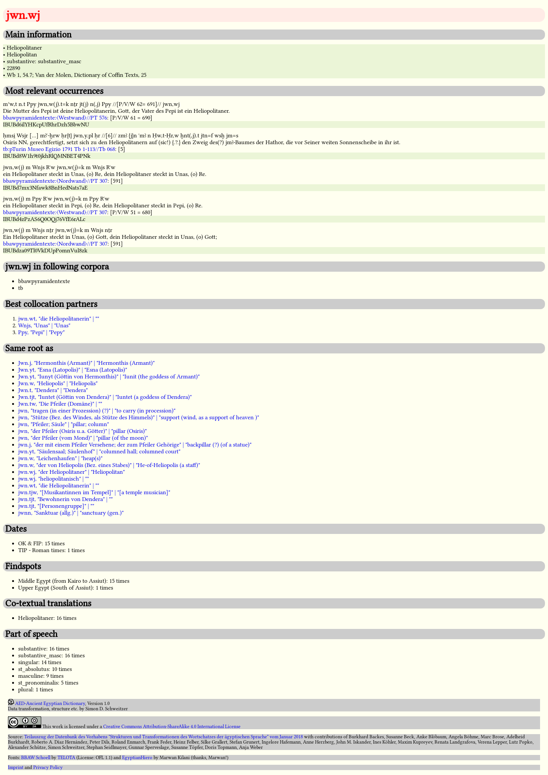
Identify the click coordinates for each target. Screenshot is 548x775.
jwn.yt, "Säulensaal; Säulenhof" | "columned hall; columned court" (99, 451)
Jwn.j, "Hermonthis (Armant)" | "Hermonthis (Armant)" (86, 362)
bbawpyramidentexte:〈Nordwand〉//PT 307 (55, 180)
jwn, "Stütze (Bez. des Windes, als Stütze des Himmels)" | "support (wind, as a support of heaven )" (138, 417)
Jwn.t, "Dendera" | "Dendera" (53, 390)
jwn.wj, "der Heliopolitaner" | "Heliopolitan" (71, 471)
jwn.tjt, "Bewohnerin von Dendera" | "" (65, 499)
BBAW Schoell (35, 757)
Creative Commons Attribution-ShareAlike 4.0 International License (172, 726)
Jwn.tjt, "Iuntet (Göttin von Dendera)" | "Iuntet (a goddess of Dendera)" (105, 397)
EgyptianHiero (137, 757)
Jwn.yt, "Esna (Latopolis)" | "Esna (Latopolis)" (72, 369)
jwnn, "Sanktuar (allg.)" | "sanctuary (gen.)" (71, 512)
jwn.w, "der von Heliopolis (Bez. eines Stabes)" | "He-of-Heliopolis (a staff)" (109, 465)
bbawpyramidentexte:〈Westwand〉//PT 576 (55, 117)
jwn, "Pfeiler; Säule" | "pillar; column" (63, 424)
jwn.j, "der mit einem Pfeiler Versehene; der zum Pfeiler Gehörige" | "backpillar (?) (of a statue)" (134, 444)
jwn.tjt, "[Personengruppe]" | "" (56, 506)
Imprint (15, 767)
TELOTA (66, 757)
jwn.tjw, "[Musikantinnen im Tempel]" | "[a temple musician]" (94, 492)
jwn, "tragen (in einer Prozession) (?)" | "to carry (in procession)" (96, 410)
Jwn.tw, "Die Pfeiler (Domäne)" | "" (60, 403)
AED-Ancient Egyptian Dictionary (50, 703)
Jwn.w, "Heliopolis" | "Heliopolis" (58, 383)
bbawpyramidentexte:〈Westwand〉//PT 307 (55, 212)
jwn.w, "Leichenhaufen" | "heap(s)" (60, 458)
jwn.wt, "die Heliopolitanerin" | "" (58, 318)
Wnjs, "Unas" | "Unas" (44, 325)
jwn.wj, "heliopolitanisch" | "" (53, 478)
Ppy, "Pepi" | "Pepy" (41, 332)
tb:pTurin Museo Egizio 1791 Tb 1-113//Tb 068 (59, 149)
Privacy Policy (48, 767)
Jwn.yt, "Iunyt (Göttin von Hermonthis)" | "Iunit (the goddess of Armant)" (109, 376)
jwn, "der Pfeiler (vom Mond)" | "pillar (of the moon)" (83, 437)
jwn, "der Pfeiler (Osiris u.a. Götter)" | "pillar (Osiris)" (82, 431)
